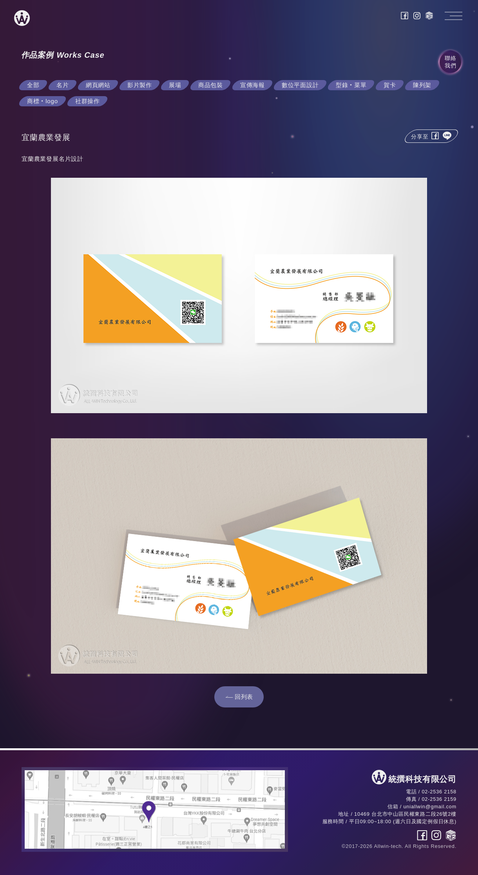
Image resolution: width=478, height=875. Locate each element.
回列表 (244, 696)
